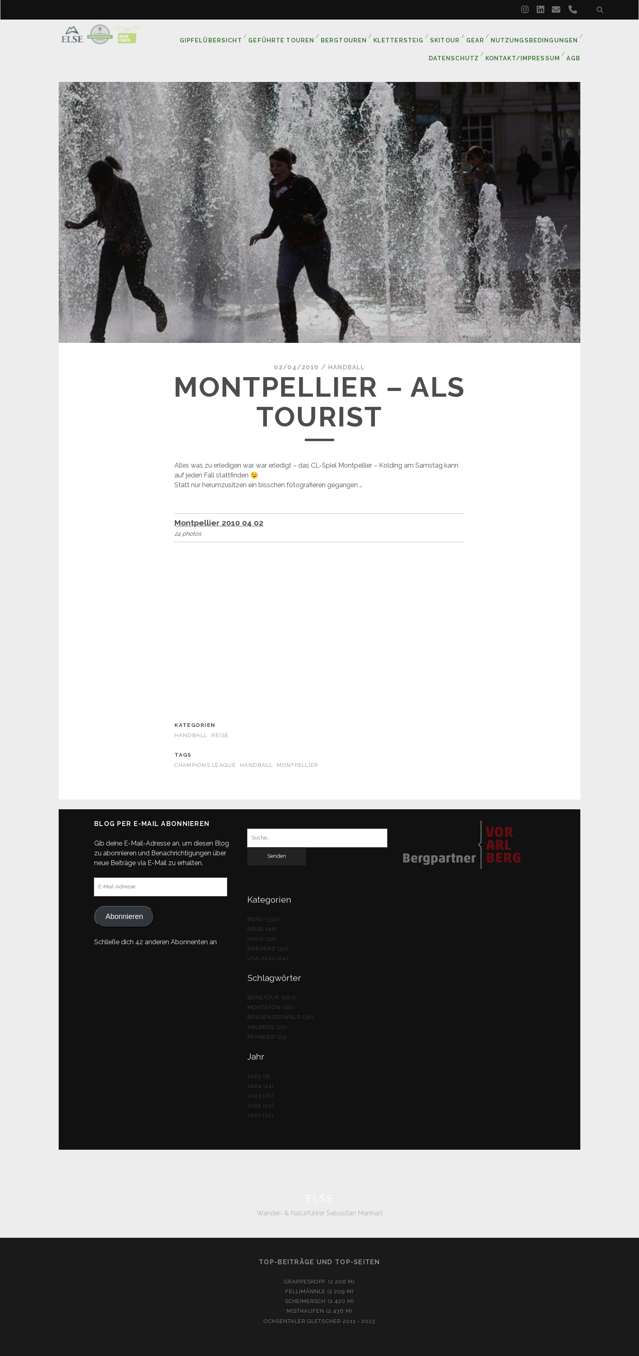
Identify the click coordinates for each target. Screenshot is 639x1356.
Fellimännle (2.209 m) (319, 1274)
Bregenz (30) (268, 931)
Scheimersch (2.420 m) (319, 1284)
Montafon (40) (271, 990)
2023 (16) (260, 1078)
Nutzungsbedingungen (536, 34)
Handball (346, 350)
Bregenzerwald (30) (280, 1000)
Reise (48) (262, 911)
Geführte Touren (285, 34)
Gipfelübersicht (217, 34)
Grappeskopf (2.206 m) (319, 1264)
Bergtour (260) (272, 980)
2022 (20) (260, 1088)
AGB (574, 45)
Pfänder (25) (267, 1019)
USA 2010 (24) (268, 941)
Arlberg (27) (267, 1010)
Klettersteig (400, 34)
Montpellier (297, 747)
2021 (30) (260, 1098)
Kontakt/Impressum (523, 45)
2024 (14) (260, 1068)
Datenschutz (457, 45)
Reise (220, 718)
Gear (479, 34)
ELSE (319, 1181)
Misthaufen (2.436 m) (319, 1294)
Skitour (447, 34)
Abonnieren (124, 899)
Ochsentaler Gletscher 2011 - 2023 (319, 1304)
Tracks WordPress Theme (284, 1347)
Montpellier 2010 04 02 (218, 505)
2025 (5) (258, 1059)
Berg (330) (263, 902)
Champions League (205, 747)
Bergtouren (346, 34)
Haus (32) (261, 921)
